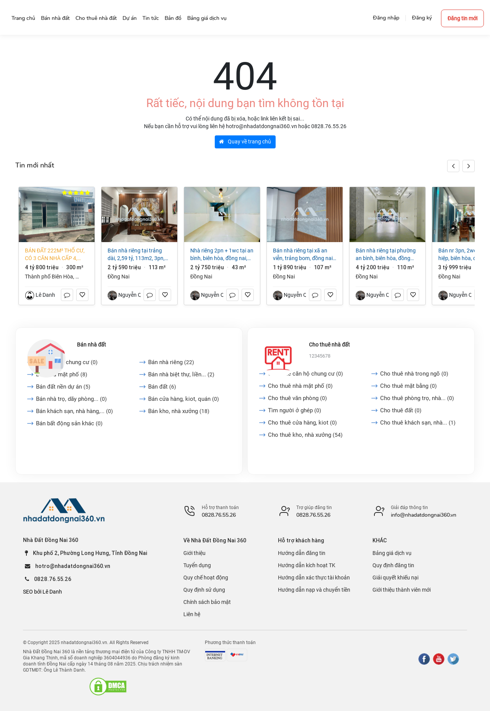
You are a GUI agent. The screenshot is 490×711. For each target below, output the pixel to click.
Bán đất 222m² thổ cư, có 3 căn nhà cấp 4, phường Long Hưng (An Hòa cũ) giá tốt (55, 254)
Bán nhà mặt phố (61, 374)
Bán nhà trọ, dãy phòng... (71, 398)
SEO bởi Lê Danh (42, 592)
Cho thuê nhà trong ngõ (414, 373)
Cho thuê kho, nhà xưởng (305, 434)
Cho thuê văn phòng (297, 398)
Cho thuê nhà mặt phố (300, 385)
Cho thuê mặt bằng (408, 385)
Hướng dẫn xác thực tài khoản (314, 577)
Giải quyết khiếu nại (395, 577)
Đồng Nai (118, 276)
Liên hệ (191, 614)
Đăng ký (422, 17)
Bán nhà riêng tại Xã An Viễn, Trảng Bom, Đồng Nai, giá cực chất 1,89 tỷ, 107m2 (303, 254)
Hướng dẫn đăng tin (301, 553)
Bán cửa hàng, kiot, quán (183, 398)
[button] (468, 166)
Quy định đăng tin (393, 565)
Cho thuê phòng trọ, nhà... (417, 398)
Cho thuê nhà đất (329, 345)
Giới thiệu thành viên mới (401, 590)
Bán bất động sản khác (69, 423)
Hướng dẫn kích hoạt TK (306, 565)
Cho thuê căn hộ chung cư (305, 373)
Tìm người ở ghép (294, 410)
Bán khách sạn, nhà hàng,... (74, 411)
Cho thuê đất (400, 410)
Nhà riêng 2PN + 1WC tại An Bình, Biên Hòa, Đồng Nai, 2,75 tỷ (221, 254)
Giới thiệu (194, 553)
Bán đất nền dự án (63, 386)
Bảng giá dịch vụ (392, 553)
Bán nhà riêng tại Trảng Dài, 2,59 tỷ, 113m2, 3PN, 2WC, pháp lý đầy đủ (136, 254)
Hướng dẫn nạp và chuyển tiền (314, 590)
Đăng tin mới (462, 18)
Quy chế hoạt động (205, 577)
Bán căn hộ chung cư (67, 362)
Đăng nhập (386, 17)
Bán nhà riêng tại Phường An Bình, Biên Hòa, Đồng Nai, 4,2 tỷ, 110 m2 (386, 254)
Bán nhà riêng (171, 362)
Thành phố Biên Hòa (49, 276)
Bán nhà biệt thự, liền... (181, 374)
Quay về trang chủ (245, 141)
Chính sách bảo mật (207, 602)
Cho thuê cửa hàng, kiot (302, 422)
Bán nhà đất (91, 345)
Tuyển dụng (197, 565)
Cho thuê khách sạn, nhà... (418, 422)
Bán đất (162, 386)
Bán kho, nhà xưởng (178, 411)
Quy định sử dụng (204, 590)
